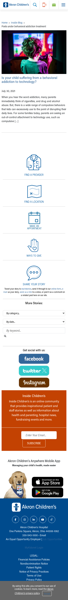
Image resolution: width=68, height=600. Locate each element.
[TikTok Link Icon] (51, 519)
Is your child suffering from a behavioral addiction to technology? (29, 79)
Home (5, 22)
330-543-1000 (30, 535)
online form (56, 288)
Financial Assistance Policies (34, 559)
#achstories (26, 288)
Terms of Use (34, 575)
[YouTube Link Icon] (42, 519)
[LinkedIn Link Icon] (33, 519)
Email (43, 535)
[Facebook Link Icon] (15, 519)
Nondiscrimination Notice (34, 563)
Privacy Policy (34, 579)
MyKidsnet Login (34, 547)
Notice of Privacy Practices (34, 571)
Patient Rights (34, 567)
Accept (47, 593)
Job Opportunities (52, 539)
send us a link (26, 291)
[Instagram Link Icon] (24, 519)
